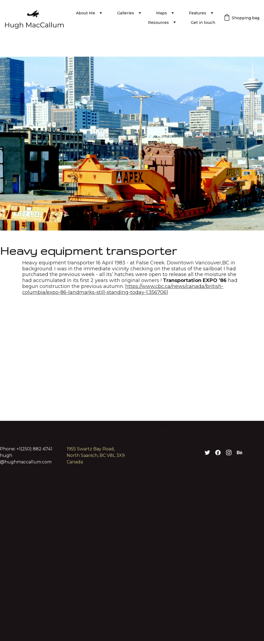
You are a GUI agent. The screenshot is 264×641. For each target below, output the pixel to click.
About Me (85, 13)
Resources (158, 22)
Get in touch (203, 22)
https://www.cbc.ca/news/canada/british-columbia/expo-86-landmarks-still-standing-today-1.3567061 (122, 289)
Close (244, 263)
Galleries (125, 13)
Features (197, 13)
